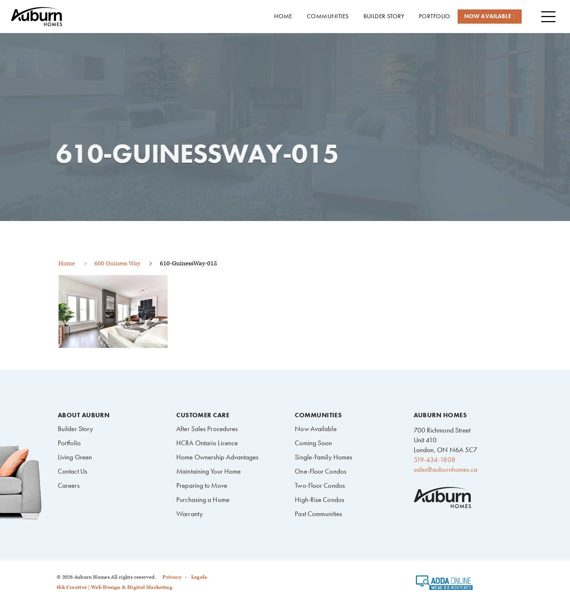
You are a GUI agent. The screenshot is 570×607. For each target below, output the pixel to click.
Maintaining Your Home (208, 471)
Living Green (75, 457)
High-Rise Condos (319, 499)
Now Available (315, 428)
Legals (199, 577)
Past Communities (318, 513)
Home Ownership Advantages (217, 457)
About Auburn (83, 415)
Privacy (171, 577)
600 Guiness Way (117, 264)
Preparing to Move (201, 485)
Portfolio (69, 442)
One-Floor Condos (320, 471)
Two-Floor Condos (320, 485)
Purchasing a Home (202, 499)
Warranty (189, 513)
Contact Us (72, 471)
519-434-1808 (434, 459)
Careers (69, 485)
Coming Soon (313, 442)
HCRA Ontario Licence (207, 442)
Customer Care (202, 415)
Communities (318, 415)
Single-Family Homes (323, 457)
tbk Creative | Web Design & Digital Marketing (114, 587)
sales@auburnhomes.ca (446, 469)
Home (67, 264)
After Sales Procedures (207, 428)
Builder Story (75, 428)
